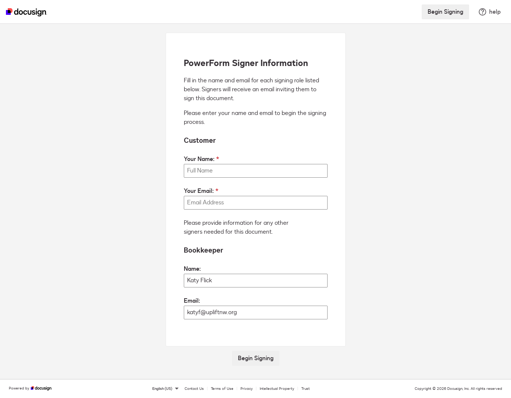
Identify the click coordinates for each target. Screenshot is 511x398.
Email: (192, 300)
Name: (192, 269)
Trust (305, 388)
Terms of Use (222, 388)
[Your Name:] (256, 171)
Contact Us (194, 388)
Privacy (246, 388)
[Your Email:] (256, 203)
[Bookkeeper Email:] (256, 312)
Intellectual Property (277, 388)
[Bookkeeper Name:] (256, 280)
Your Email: (199, 191)
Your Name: (199, 159)
